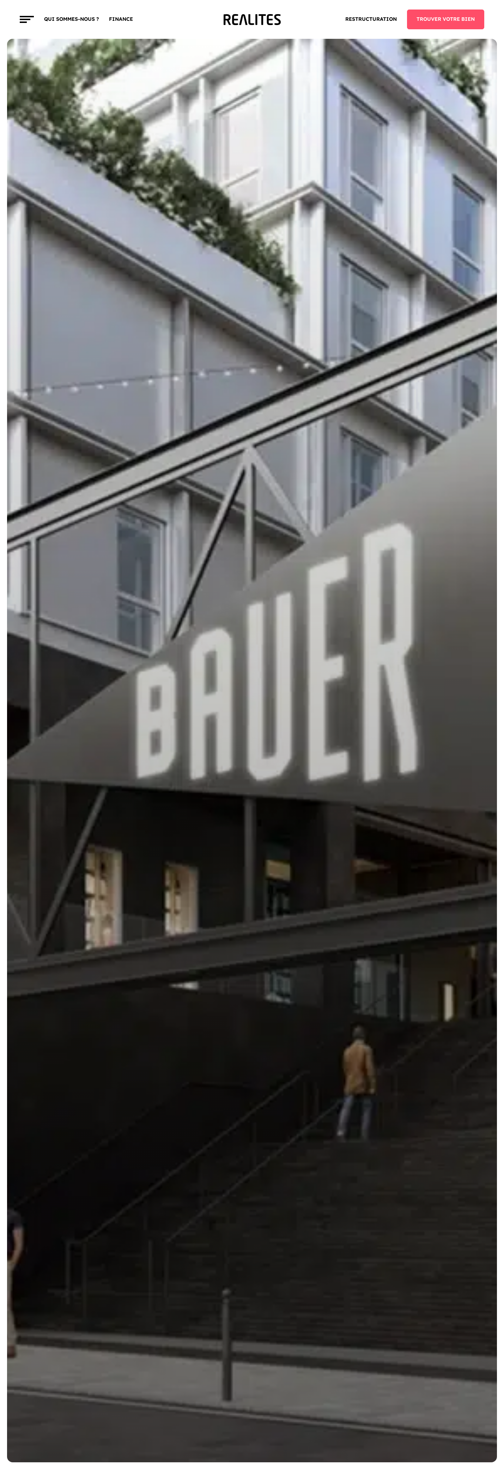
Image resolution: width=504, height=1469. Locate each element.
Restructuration (371, 19)
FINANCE (121, 19)
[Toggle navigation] (27, 19)
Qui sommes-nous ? (71, 19)
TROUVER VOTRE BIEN (446, 19)
